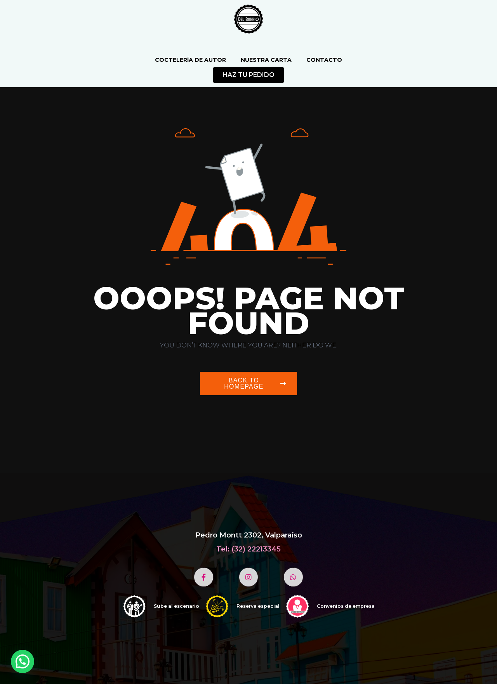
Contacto (324, 59)
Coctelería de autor (190, 59)
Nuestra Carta (266, 59)
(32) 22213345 (256, 549)
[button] (22, 661)
